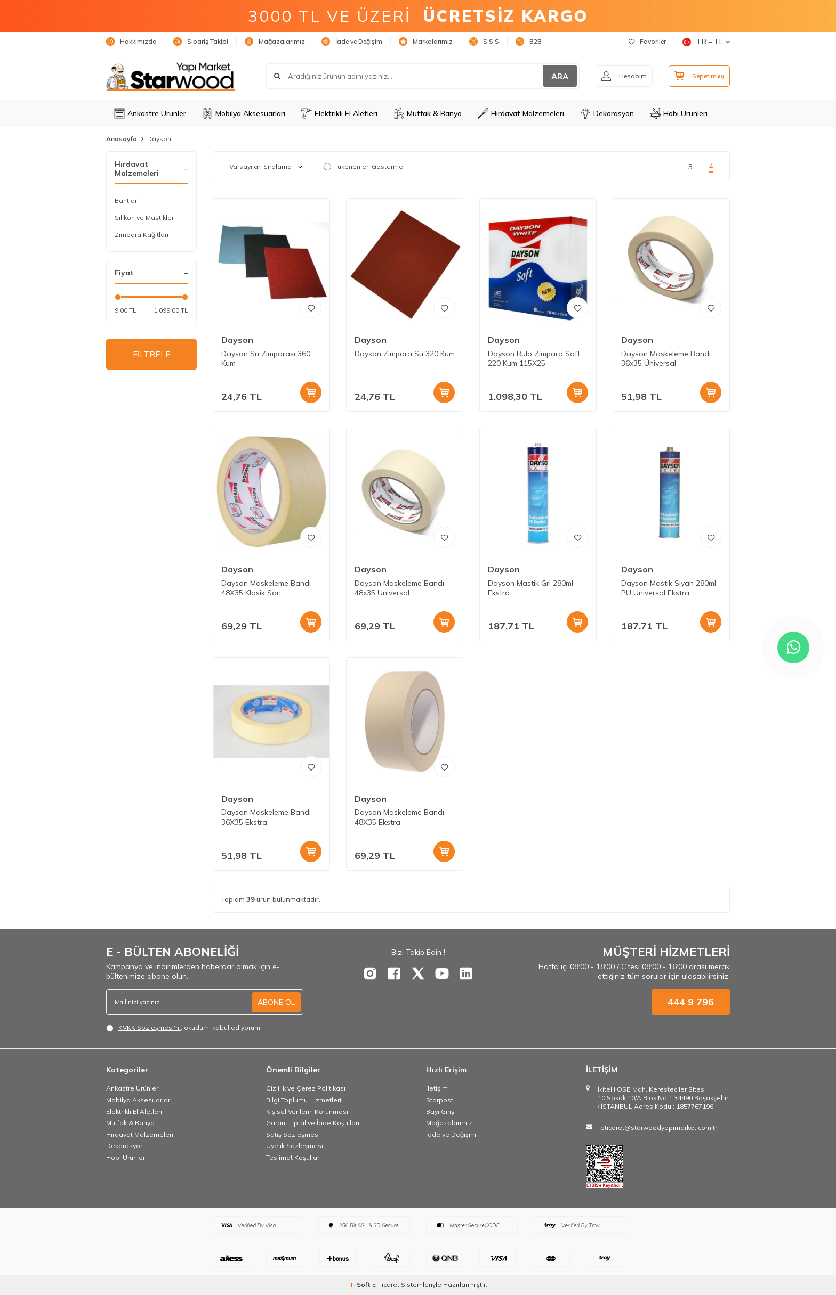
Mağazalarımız (275, 41)
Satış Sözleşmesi (293, 1134)
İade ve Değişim (351, 41)
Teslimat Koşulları (293, 1157)
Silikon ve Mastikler (144, 218)
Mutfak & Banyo (427, 113)
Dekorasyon (607, 113)
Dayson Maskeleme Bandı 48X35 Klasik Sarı (266, 588)
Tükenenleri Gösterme (363, 166)
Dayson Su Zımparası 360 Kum (265, 358)
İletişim (437, 1088)
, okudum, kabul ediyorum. (184, 1027)
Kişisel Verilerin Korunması (307, 1112)
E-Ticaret (385, 1285)
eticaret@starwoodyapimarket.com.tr (658, 1128)
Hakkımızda (131, 41)
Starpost (439, 1100)
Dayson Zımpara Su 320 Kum (405, 353)
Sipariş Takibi (200, 41)
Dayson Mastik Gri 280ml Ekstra (530, 588)
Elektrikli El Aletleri (339, 113)
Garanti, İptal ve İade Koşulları (312, 1123)
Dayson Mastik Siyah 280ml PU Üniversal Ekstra (668, 588)
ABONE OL (276, 1002)
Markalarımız (426, 41)
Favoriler (647, 41)
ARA (559, 76)
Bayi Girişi (441, 1112)
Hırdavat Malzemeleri (521, 113)
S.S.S (484, 41)
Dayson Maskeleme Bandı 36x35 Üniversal (666, 358)
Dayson (237, 339)
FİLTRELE (152, 354)
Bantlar (126, 200)
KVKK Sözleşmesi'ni (149, 1027)
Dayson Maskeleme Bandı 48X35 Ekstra (399, 817)
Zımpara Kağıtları (141, 235)
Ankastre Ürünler (150, 113)
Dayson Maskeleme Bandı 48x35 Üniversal (399, 588)
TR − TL (706, 41)
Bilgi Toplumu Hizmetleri (303, 1100)
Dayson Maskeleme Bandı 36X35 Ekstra (266, 817)
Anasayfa (121, 139)
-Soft (360, 1285)
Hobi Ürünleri (679, 113)
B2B (529, 41)
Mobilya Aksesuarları (243, 113)
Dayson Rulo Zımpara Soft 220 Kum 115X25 (534, 358)
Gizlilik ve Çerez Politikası (305, 1088)
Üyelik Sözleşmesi (294, 1146)
